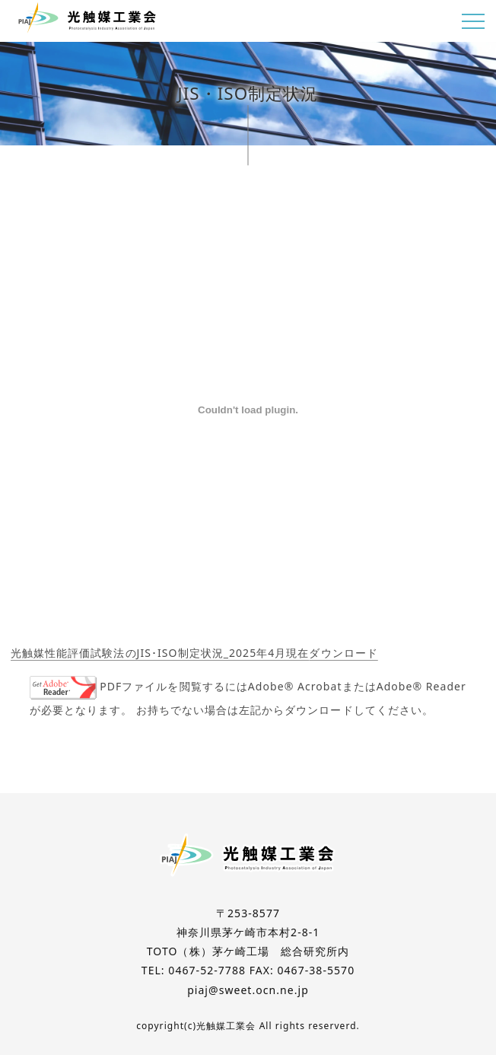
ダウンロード (343, 652)
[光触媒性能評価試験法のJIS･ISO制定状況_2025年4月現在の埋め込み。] (248, 409)
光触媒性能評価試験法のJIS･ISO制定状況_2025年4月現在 (160, 652)
